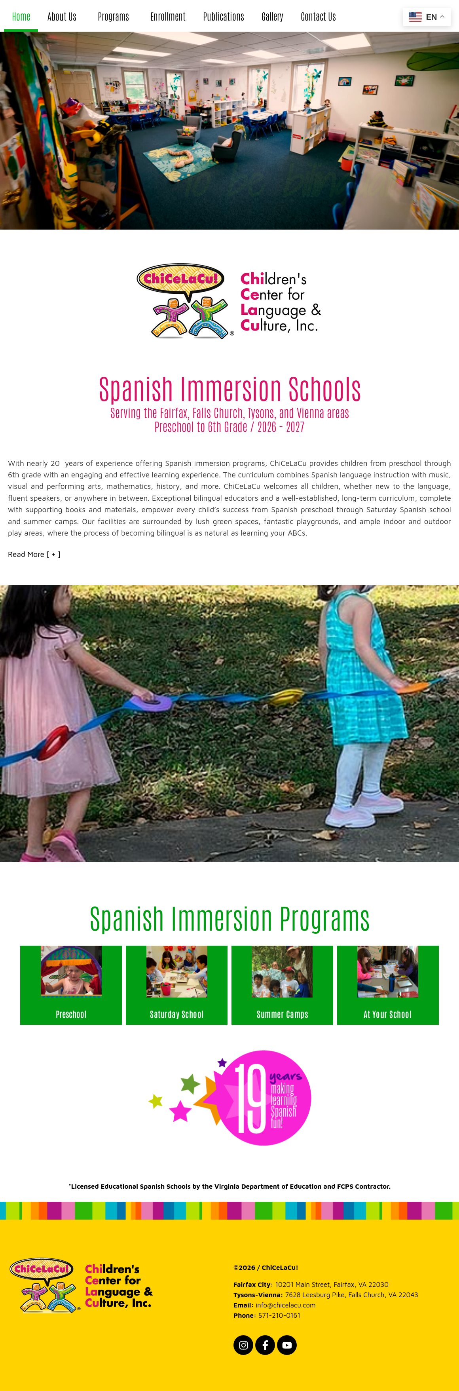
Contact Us (318, 16)
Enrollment (168, 16)
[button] (229, 554)
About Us (63, 16)
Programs (115, 16)
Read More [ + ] (34, 554)
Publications (223, 16)
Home (21, 16)
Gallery (272, 16)
